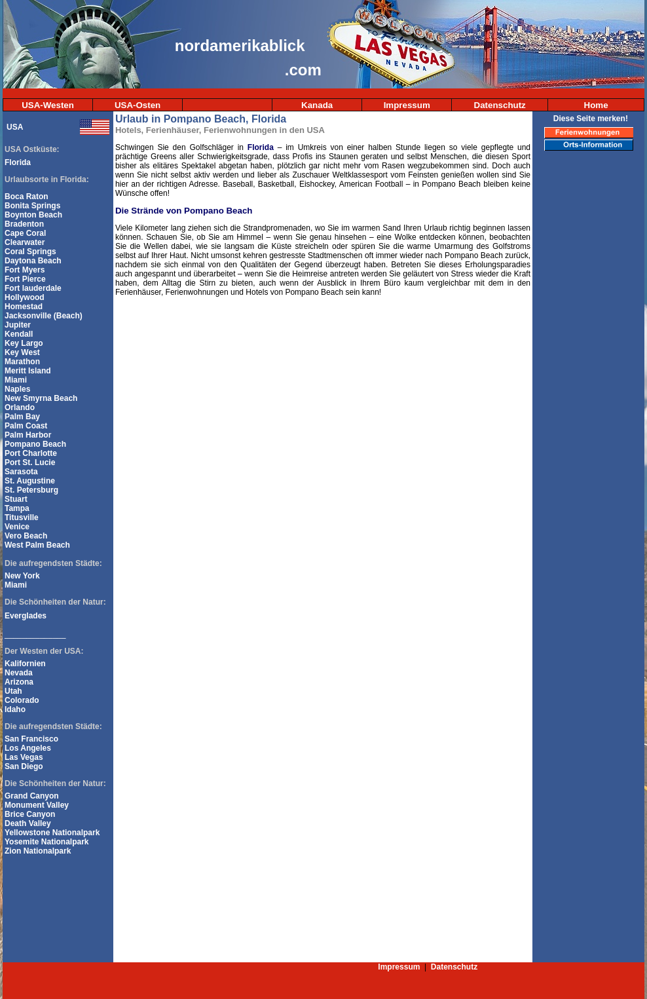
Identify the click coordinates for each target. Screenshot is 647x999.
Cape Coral (25, 233)
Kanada (317, 105)
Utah (13, 691)
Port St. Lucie (30, 462)
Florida (18, 162)
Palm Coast (26, 425)
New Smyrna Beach (41, 398)
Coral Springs (30, 251)
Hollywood (25, 297)
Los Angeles (28, 748)
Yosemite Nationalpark (46, 841)
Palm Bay (22, 416)
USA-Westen (48, 105)
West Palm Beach (37, 545)
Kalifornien (25, 663)
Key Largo (24, 343)
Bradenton (24, 224)
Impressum (407, 105)
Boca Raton (26, 196)
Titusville (22, 517)
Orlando (20, 407)
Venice (17, 526)
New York (22, 575)
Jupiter (18, 325)
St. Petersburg (31, 490)
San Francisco (31, 739)
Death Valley (28, 823)
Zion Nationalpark (38, 851)
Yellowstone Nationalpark (52, 832)
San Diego (24, 766)
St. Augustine (30, 480)
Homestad (24, 306)
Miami (16, 380)
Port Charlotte (31, 453)
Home (596, 105)
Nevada (19, 672)
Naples (17, 389)
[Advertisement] (589, 368)
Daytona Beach (33, 260)
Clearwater (25, 242)
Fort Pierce (25, 279)
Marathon (22, 361)
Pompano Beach (35, 444)
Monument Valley (37, 805)
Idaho (15, 709)
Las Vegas (24, 757)
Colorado (22, 700)
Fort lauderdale (33, 288)
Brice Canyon (30, 814)
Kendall (19, 334)
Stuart (16, 499)
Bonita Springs (32, 205)
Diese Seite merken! (590, 118)
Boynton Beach (33, 214)
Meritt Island (28, 370)
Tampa (17, 508)
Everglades (25, 615)
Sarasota (21, 471)
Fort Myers (25, 269)
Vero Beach (26, 535)
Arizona (19, 682)
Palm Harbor (28, 435)
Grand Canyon (32, 796)
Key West (22, 352)
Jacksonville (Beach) (44, 315)
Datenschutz (500, 105)
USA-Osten (137, 105)
